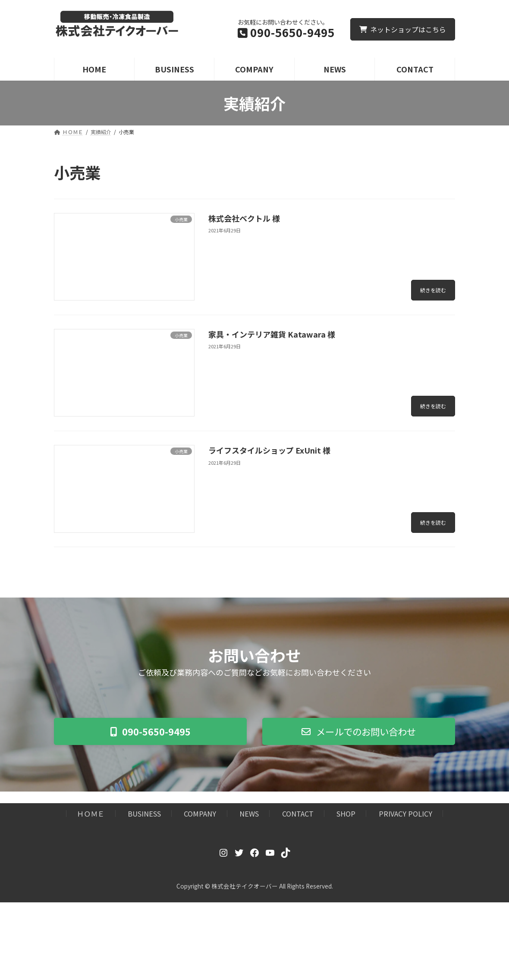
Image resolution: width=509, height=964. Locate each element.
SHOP (345, 815)
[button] (150, 732)
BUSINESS (144, 815)
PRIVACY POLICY (405, 815)
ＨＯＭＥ (90, 815)
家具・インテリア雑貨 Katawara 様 (271, 334)
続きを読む (433, 290)
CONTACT (298, 815)
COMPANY (200, 815)
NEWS (249, 815)
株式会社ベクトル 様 (244, 218)
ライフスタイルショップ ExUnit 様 (269, 450)
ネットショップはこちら (402, 29)
